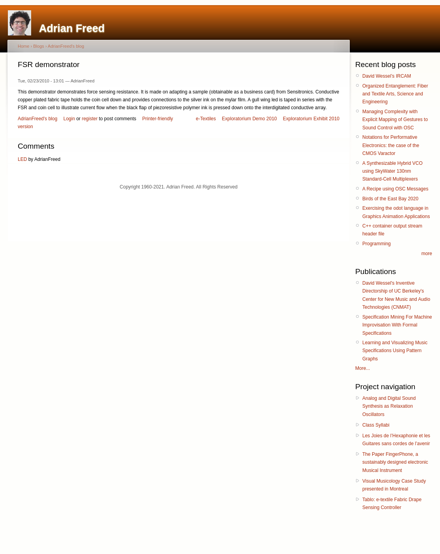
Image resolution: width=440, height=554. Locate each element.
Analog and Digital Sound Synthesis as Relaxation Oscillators (389, 406)
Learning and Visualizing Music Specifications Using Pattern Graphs (394, 351)
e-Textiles (206, 118)
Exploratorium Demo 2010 (249, 118)
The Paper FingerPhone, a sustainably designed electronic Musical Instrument (395, 462)
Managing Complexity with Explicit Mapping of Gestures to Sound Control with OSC (395, 120)
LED (22, 159)
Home (23, 46)
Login (69, 118)
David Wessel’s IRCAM (386, 76)
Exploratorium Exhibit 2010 (311, 118)
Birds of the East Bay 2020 (390, 198)
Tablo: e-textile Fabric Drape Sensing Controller (391, 503)
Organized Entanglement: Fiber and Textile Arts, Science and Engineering (395, 94)
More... (362, 368)
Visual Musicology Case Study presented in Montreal (394, 485)
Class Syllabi (376, 425)
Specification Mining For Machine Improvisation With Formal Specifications (397, 325)
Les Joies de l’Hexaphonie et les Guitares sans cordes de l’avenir (396, 439)
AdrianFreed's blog (66, 46)
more (426, 253)
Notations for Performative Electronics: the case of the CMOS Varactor (390, 145)
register (89, 118)
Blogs (38, 46)
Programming (376, 243)
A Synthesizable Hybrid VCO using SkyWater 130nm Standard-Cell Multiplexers (392, 171)
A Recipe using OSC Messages (395, 189)
